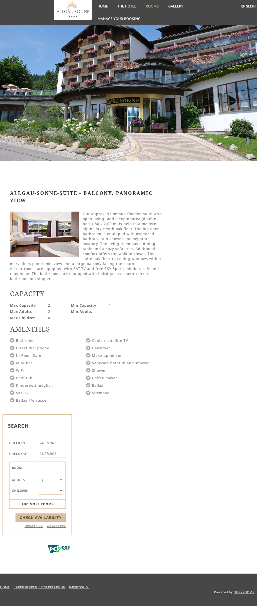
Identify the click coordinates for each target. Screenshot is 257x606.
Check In (17, 443)
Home (103, 6)
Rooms (152, 6)
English (248, 6)
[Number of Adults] (50, 480)
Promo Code (33, 526)
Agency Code (56, 526)
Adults (18, 480)
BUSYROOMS (244, 592)
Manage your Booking (119, 18)
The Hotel (127, 6)
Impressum (79, 587)
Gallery (175, 6)
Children (20, 490)
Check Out (18, 454)
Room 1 (18, 468)
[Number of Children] (50, 490)
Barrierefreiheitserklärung (40, 587)
